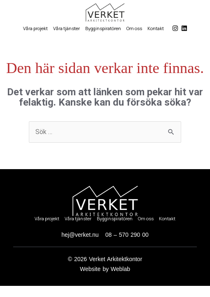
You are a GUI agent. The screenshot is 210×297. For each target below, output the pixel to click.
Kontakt (155, 28)
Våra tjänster (66, 28)
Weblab (120, 269)
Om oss (134, 28)
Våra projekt (35, 28)
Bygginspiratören (103, 28)
